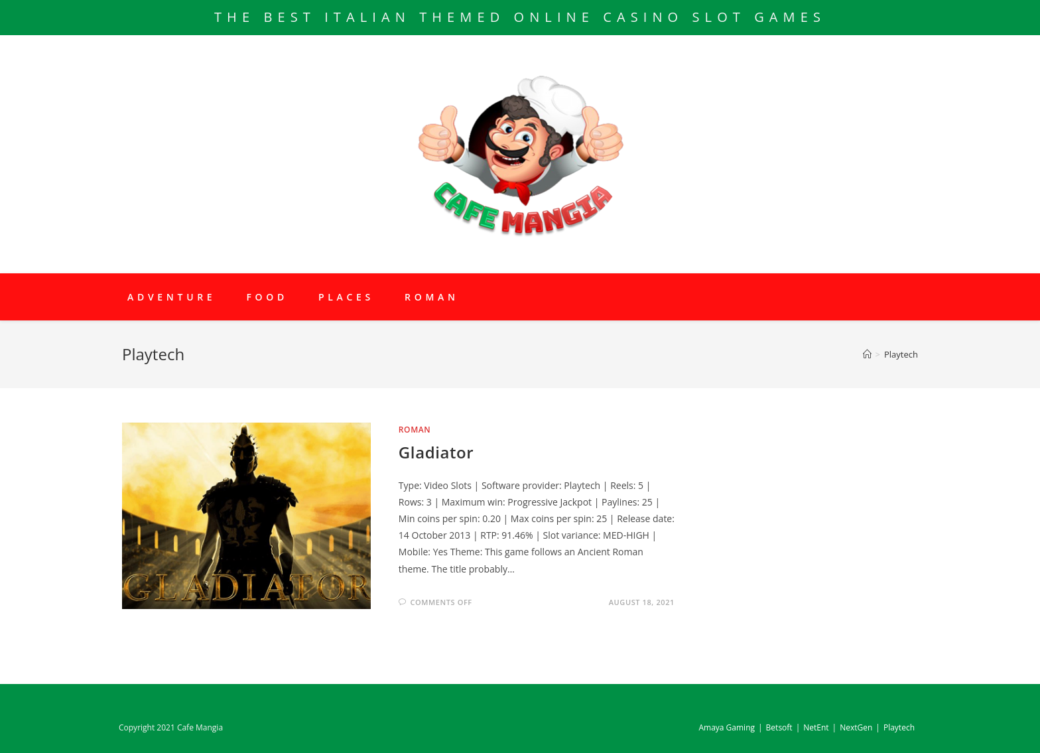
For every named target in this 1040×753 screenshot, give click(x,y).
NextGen (856, 727)
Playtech (899, 727)
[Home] (867, 354)
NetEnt (815, 727)
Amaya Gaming (726, 727)
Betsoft (779, 727)
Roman (415, 429)
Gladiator (436, 452)
